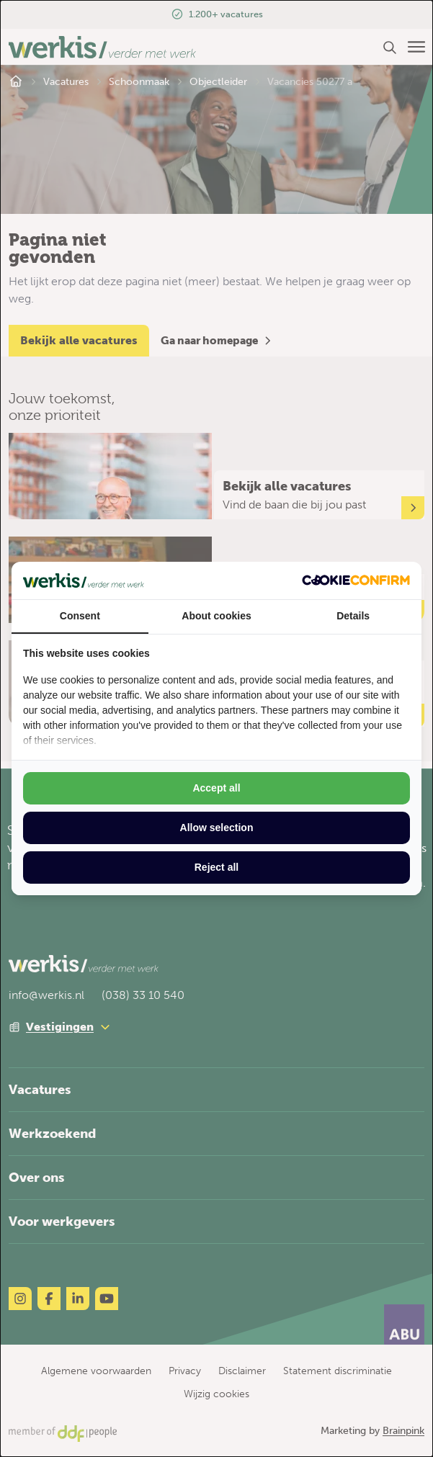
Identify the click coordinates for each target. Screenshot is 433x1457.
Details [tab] (353, 616)
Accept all (216, 788)
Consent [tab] (80, 616)
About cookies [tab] (216, 616)
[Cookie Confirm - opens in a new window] (356, 580)
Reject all (216, 867)
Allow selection (217, 827)
